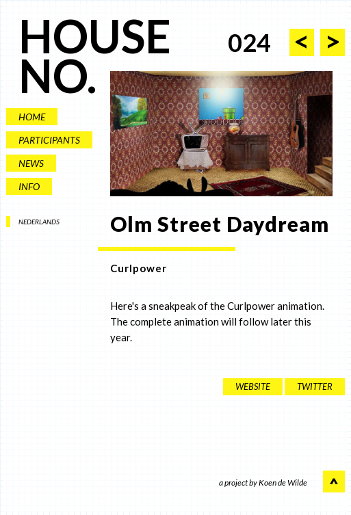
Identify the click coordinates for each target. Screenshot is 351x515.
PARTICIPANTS (49, 140)
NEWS (31, 163)
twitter (315, 386)
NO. (57, 76)
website (252, 386)
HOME (31, 116)
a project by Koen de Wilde (263, 483)
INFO (29, 186)
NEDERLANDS (39, 221)
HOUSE (94, 36)
